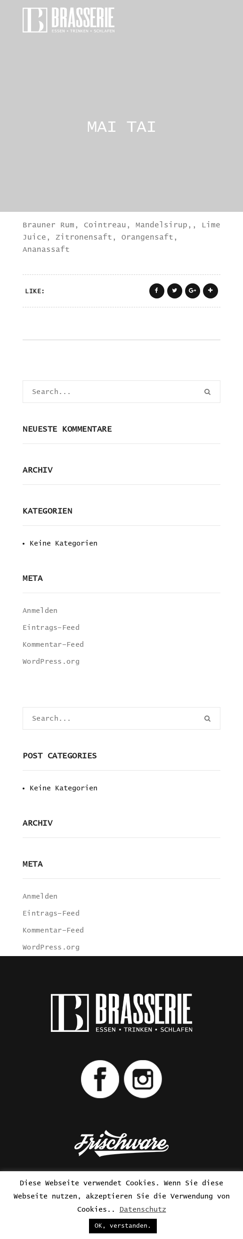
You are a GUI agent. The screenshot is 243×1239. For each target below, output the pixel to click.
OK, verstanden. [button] (123, 1226)
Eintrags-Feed (51, 627)
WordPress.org (51, 661)
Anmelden (40, 610)
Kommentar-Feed (53, 644)
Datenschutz (143, 1209)
